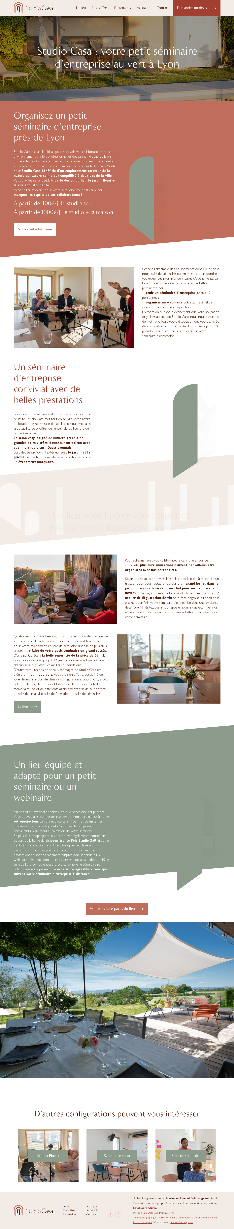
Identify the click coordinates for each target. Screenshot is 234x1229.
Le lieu (81, 8)
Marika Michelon (167, 1217)
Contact (162, 8)
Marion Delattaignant (182, 1222)
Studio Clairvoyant (142, 1222)
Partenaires (122, 8)
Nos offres (100, 8)
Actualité (143, 8)
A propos (91, 1206)
